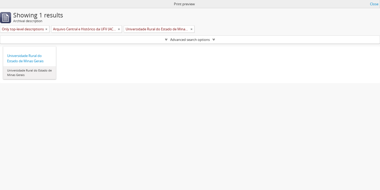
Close (374, 4)
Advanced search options (190, 39)
